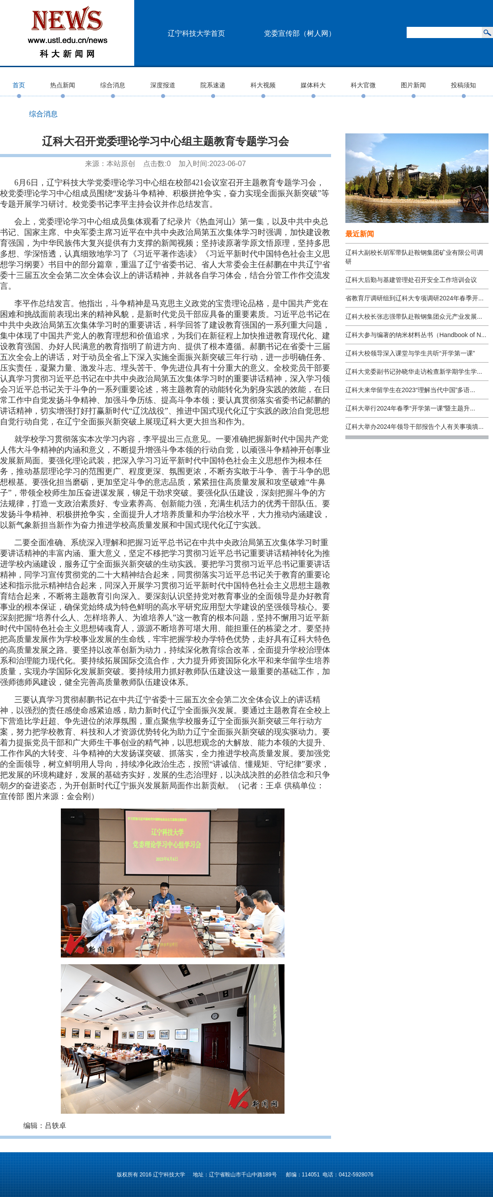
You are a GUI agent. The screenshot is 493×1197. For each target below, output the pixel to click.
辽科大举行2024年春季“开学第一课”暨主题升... (410, 408)
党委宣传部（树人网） (300, 33)
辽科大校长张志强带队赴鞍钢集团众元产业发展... (413, 316)
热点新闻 (62, 85)
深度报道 (162, 85)
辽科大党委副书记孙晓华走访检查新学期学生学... (413, 371)
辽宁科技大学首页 (196, 33)
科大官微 (363, 85)
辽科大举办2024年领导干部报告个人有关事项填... (414, 426)
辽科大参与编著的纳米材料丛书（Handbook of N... (415, 334)
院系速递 (212, 85)
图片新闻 (413, 85)
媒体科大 (313, 85)
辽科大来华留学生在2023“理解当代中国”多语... (410, 389)
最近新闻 (359, 234)
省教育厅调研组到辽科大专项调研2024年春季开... (414, 298)
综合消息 (112, 85)
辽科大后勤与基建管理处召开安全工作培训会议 (411, 279)
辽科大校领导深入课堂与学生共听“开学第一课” (410, 353)
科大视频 (263, 85)
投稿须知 (463, 85)
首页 (19, 85)
